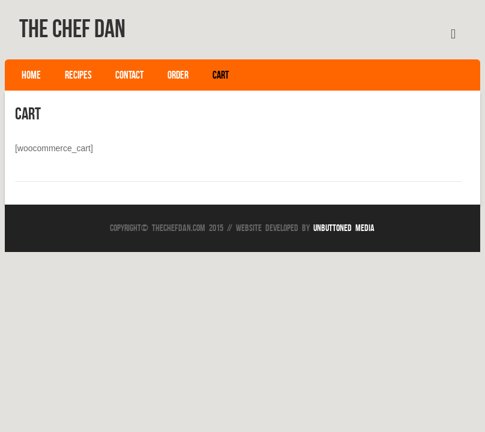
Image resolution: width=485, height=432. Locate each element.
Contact (129, 75)
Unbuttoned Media (344, 228)
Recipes (78, 75)
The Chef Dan (72, 28)
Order (177, 75)
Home (31, 75)
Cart (220, 75)
